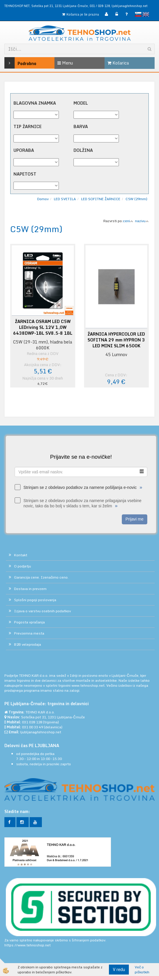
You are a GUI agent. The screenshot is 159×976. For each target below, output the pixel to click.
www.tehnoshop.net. (88, 685)
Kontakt (20, 555)
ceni (128, 221)
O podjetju (22, 566)
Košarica (118, 62)
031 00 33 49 (32, 727)
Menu (65, 62)
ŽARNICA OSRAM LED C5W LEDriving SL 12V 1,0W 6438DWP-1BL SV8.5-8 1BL (42, 327)
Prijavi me (134, 519)
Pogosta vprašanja (29, 622)
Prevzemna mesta (29, 633)
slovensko (138, 14)
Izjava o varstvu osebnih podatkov (42, 611)
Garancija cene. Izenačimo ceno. (41, 577)
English (146, 14)
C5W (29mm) (136, 199)
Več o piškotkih (142, 970)
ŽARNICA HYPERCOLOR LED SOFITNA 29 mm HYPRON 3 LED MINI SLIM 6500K (116, 340)
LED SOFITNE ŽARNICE (100, 199)
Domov (43, 199)
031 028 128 (32, 722)
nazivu (142, 221)
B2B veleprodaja (27, 644)
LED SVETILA (65, 199)
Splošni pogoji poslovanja (35, 600)
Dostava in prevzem (30, 588)
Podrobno (14, 63)
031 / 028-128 (100, 6)
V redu (119, 969)
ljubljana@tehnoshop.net (130, 6)
